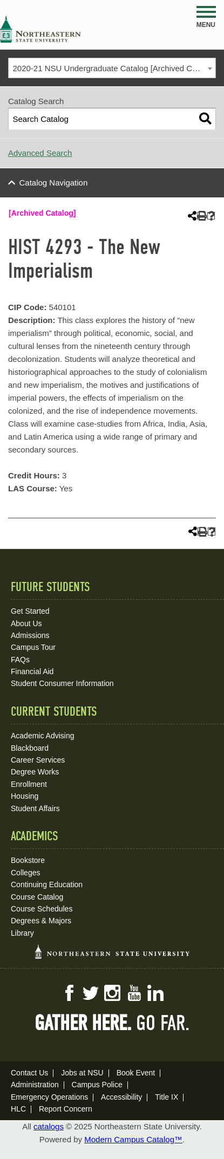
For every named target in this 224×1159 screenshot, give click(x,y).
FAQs (20, 659)
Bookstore (28, 860)
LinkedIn (155, 993)
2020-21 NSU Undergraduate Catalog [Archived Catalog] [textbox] (114, 68)
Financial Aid (32, 671)
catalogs (48, 1126)
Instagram (112, 993)
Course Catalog (37, 897)
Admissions (30, 635)
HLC (18, 1109)
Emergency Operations (49, 1097)
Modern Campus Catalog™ (133, 1139)
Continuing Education (47, 884)
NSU (40, 29)
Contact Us (29, 1072)
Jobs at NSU (82, 1072)
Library (22, 933)
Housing (24, 796)
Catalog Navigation (53, 182)
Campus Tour (33, 647)
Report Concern (65, 1109)
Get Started (30, 611)
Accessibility (121, 1097)
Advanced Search (40, 152)
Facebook (69, 993)
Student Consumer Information (62, 683)
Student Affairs (35, 808)
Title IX (166, 1097)
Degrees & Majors (41, 920)
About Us (26, 623)
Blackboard (30, 748)
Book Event (136, 1072)
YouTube (134, 993)
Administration (35, 1084)
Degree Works (35, 771)
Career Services (38, 760)
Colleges (25, 872)
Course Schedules (41, 908)
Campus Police (97, 1084)
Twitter (91, 993)
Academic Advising (42, 735)
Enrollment (29, 784)
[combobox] (112, 68)
